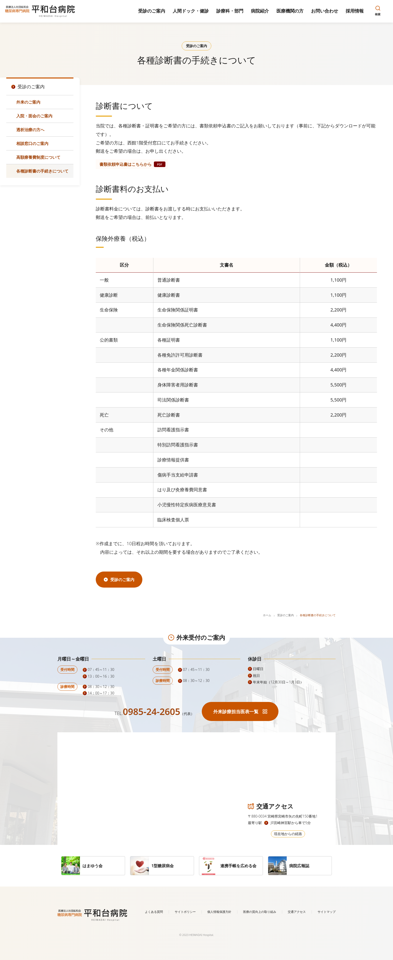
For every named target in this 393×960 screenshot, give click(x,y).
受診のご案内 (285, 615)
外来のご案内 (28, 102)
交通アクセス (297, 912)
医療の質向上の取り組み (259, 912)
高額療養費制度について (38, 157)
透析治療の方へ (30, 129)
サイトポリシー (185, 912)
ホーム (267, 615)
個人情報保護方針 (219, 912)
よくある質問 (154, 912)
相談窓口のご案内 (32, 143)
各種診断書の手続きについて (42, 171)
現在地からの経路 (288, 833)
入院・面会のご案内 (34, 116)
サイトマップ (327, 912)
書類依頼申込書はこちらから (126, 164)
